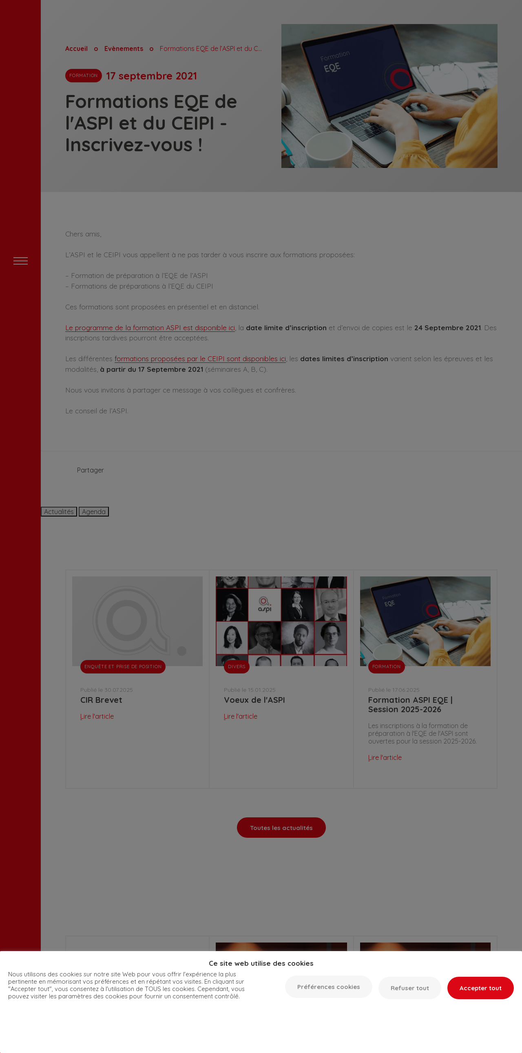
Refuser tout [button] (410, 988)
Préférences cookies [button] (328, 987)
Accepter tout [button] (481, 988)
